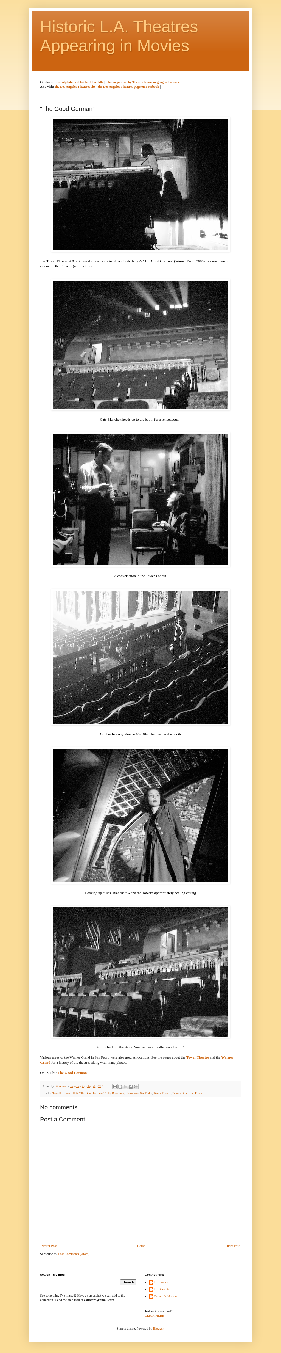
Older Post (233, 1246)
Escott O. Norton (165, 1296)
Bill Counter (162, 1289)
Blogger (158, 1328)
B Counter (161, 1282)
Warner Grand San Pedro (187, 1093)
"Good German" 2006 (65, 1093)
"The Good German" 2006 (94, 1093)
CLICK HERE (154, 1316)
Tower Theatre (162, 1093)
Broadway (118, 1093)
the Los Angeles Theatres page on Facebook (128, 87)
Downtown (132, 1093)
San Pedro (146, 1093)
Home (141, 1246)
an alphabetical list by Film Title (81, 82)
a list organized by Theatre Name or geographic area (143, 82)
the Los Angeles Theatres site (75, 87)
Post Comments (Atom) (73, 1254)
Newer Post (49, 1246)
